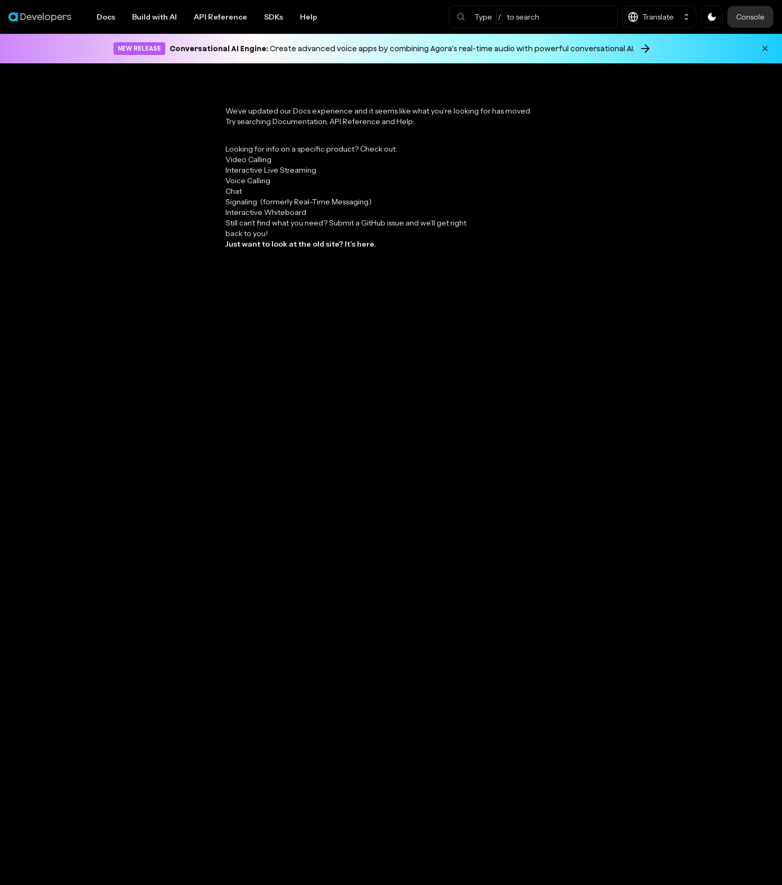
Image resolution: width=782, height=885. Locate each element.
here (365, 244)
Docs (106, 17)
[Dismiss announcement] (765, 48)
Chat (233, 191)
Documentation (299, 121)
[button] (533, 17)
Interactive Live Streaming (270, 170)
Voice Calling (247, 180)
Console (750, 17)
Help (308, 17)
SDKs (273, 17)
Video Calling (248, 159)
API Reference (220, 17)
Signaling (298, 201)
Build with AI (154, 17)
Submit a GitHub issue (366, 223)
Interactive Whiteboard (265, 212)
